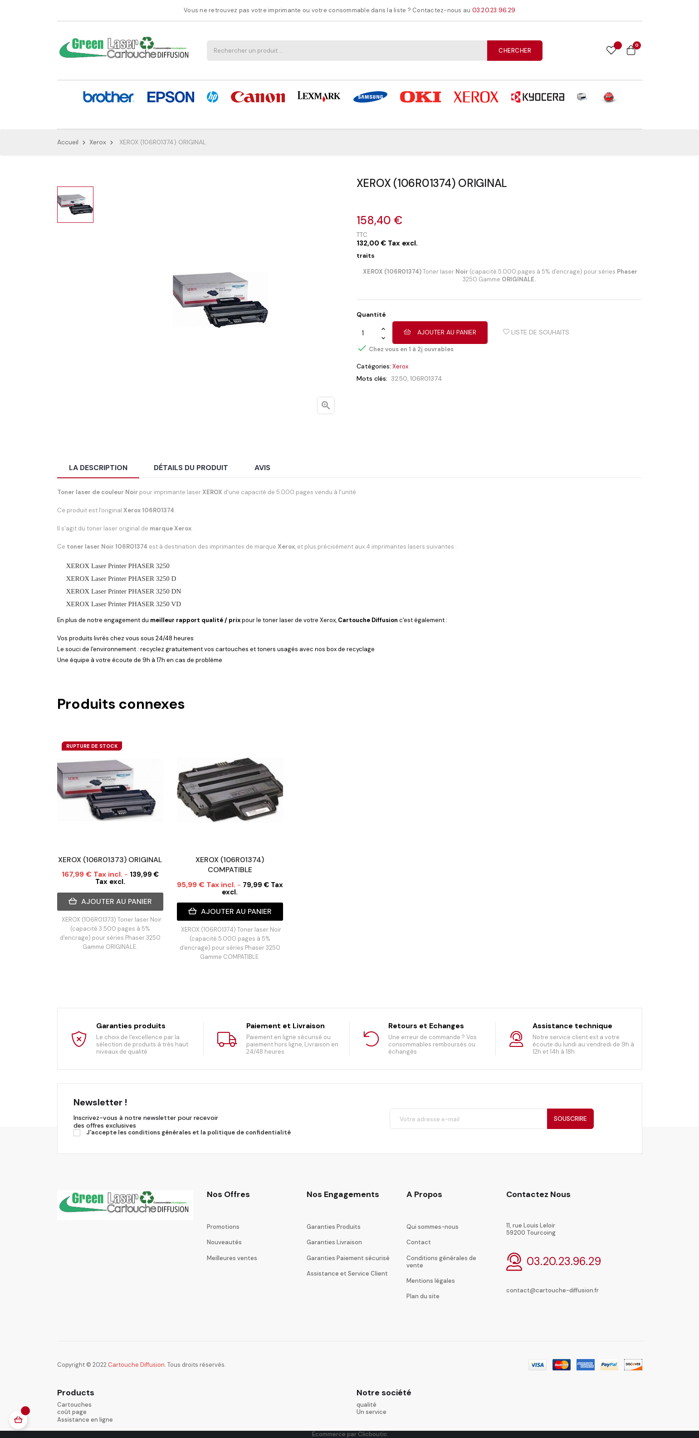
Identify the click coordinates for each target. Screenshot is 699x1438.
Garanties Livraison (334, 1242)
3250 (399, 378)
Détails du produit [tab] (191, 467)
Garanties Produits (334, 1227)
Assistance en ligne (85, 1419)
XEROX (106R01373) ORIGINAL (110, 859)
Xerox (400, 366)
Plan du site (423, 1296)
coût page (72, 1412)
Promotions (223, 1227)
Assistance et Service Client (347, 1273)
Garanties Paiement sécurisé (348, 1258)
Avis (262, 467)
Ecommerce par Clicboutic (349, 1434)
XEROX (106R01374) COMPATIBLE (230, 864)
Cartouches (74, 1405)
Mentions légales (430, 1281)
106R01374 (426, 378)
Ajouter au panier (440, 332)
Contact (418, 1242)
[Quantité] (369, 333)
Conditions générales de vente (441, 1261)
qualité (366, 1405)
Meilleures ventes (232, 1258)
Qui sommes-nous (432, 1227)
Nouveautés (224, 1242)
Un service (371, 1412)
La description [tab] (98, 467)
